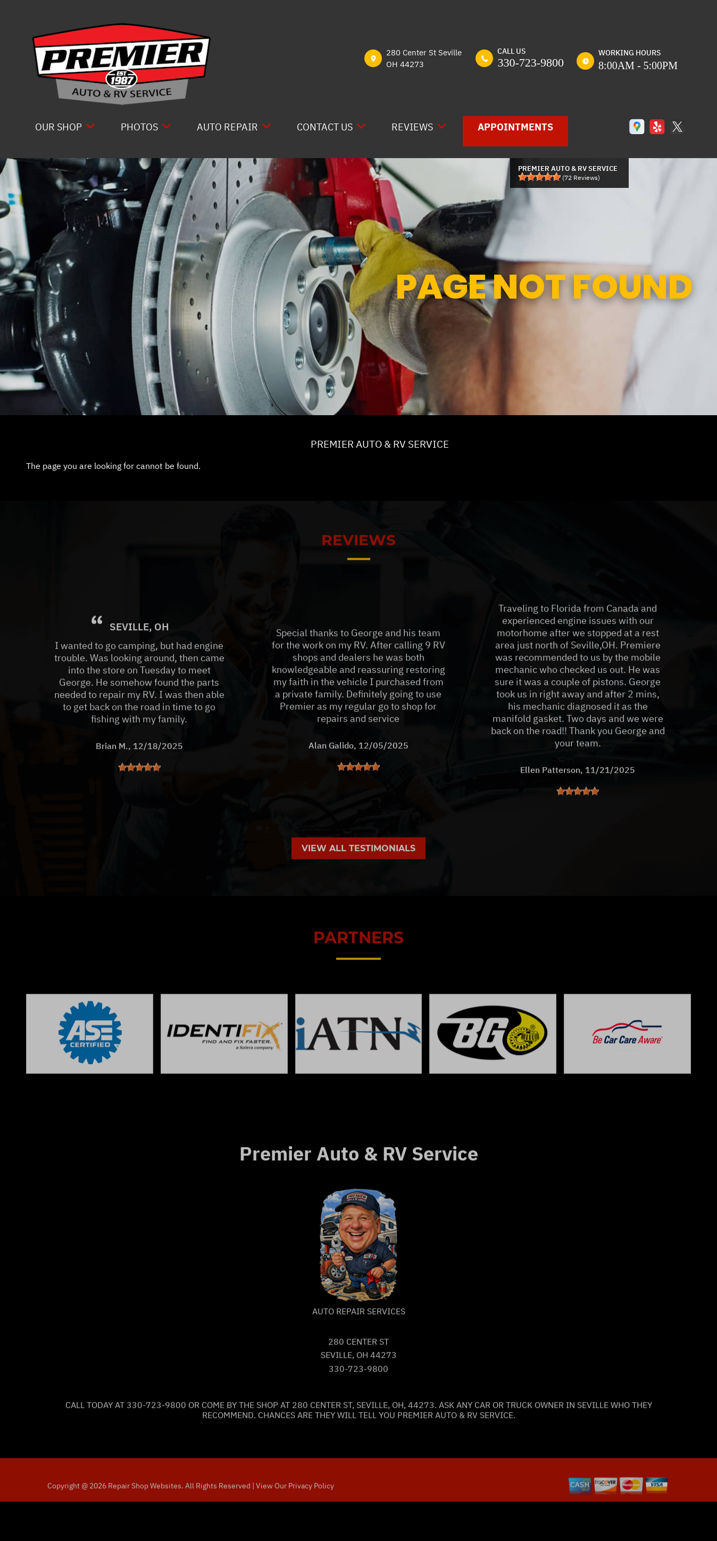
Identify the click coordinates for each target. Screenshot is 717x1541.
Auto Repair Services (358, 1348)
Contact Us (325, 127)
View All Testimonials (358, 886)
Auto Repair (227, 127)
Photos (139, 127)
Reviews (412, 127)
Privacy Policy (311, 1523)
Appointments (515, 127)
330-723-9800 (530, 62)
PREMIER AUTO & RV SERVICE (380, 444)
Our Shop (58, 127)
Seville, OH (139, 664)
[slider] (539, 176)
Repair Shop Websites (143, 1523)
